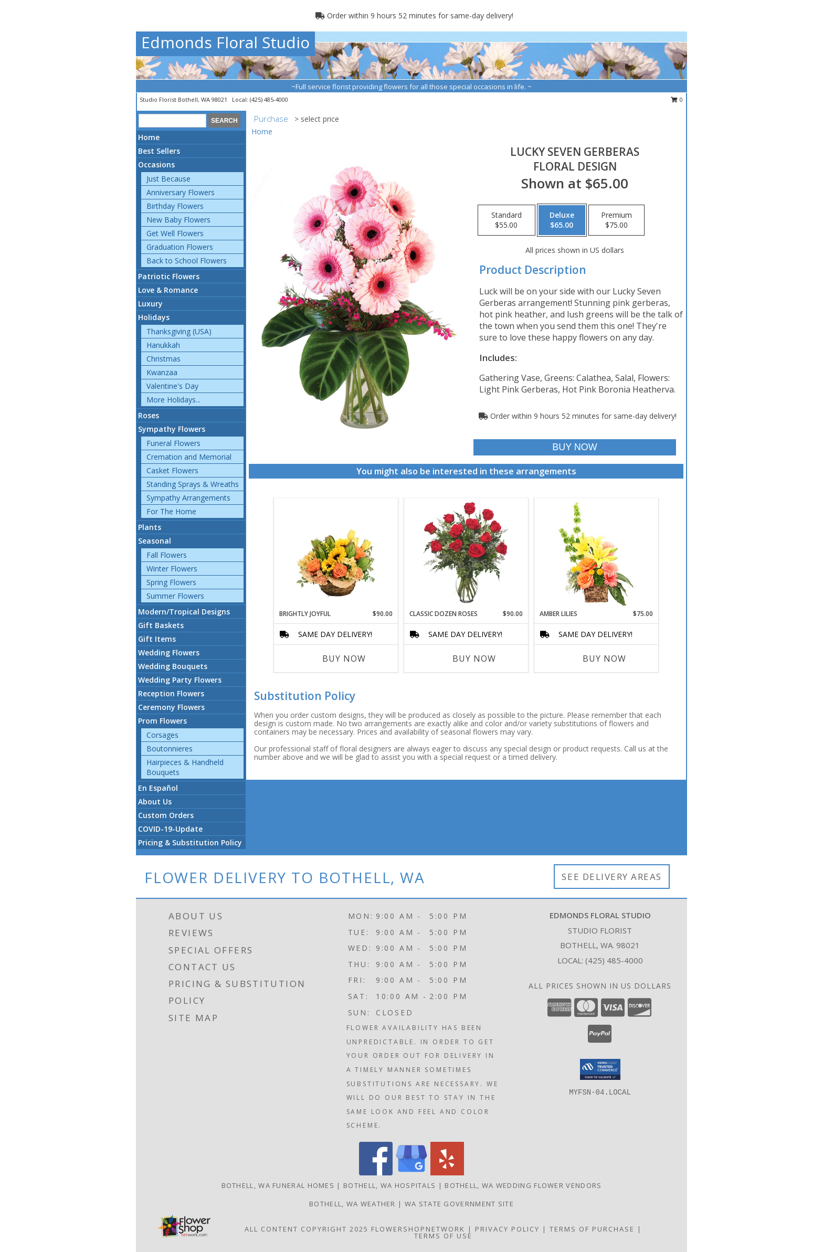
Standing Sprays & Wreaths (192, 484)
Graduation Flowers (179, 247)
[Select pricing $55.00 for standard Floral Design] (506, 220)
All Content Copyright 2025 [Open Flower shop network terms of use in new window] (306, 1229)
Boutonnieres (169, 749)
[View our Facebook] (376, 1172)
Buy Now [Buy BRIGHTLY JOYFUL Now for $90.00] (344, 658)
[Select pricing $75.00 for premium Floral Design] (616, 220)
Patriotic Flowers (168, 276)
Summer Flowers (175, 596)
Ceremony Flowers (171, 707)
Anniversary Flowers (180, 192)
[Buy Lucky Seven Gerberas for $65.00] (574, 447)
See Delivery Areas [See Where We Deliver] (612, 877)
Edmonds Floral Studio (225, 42)
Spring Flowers (171, 582)
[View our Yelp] (447, 1172)
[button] (600, 1069)
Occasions (156, 164)
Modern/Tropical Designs (184, 612)
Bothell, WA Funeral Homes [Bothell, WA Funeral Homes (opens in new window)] (278, 1185)
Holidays (154, 317)
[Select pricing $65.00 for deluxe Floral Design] (562, 220)
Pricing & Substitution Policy (190, 842)
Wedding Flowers (168, 652)
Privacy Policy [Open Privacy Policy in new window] (507, 1229)
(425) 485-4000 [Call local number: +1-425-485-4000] (269, 99)
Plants (149, 527)
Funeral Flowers (173, 443)
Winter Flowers (171, 569)
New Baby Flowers (178, 220)
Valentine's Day (172, 386)
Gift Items (157, 639)
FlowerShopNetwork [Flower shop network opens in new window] (418, 1229)
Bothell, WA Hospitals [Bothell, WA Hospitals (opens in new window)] (389, 1185)
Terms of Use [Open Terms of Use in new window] (443, 1235)
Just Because (168, 179)
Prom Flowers (162, 721)
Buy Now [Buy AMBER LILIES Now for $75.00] (604, 658)
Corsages (162, 735)
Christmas (163, 359)
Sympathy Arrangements (188, 498)
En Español (158, 788)
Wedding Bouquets (172, 666)
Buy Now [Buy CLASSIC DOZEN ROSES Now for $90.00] (474, 658)
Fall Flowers (166, 555)
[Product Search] (172, 121)
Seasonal (154, 541)
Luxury (150, 304)
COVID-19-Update (170, 829)
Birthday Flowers (175, 206)
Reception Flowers (171, 693)
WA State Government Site (459, 1203)
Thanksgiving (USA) (179, 331)
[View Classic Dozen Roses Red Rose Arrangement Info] (466, 554)
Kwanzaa (161, 372)
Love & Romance (168, 290)
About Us (155, 802)
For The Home (171, 511)
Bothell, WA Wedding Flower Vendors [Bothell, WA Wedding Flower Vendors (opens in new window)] (523, 1185)
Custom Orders (166, 815)
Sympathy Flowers (171, 429)
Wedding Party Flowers (179, 680)
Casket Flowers (172, 470)
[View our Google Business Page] (411, 1172)
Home (149, 137)
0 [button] (676, 99)
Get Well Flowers (175, 233)
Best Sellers (159, 151)
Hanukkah (163, 345)
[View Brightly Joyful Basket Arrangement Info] (336, 554)
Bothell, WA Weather (352, 1203)
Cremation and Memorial (188, 457)
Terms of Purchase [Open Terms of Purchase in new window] (592, 1229)
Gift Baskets (161, 625)
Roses (148, 415)
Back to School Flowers (186, 261)
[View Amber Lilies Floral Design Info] (596, 554)
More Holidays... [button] (173, 400)
